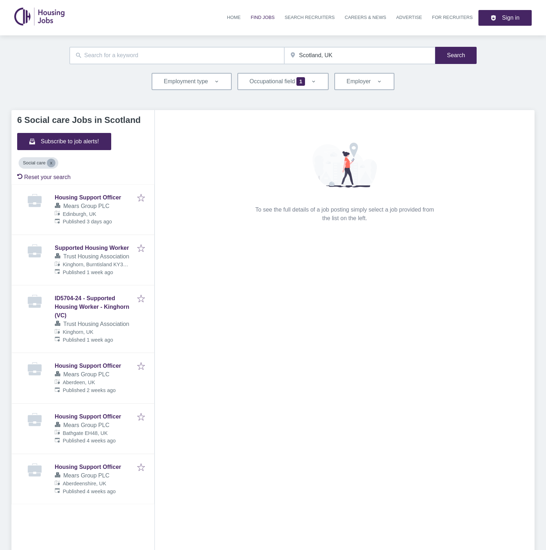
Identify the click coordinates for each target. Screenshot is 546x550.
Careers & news (365, 17)
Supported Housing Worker (92, 248)
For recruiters (452, 17)
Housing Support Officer (88, 197)
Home (234, 17)
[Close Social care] (51, 163)
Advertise (409, 17)
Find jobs (263, 17)
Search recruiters (310, 17)
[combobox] (177, 55)
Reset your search (43, 177)
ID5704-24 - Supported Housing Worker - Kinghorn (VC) (92, 306)
